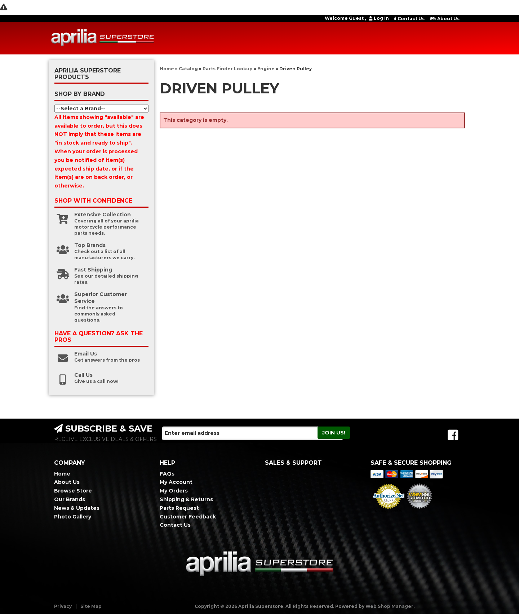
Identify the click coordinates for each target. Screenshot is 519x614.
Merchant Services (388, 511)
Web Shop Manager (389, 606)
